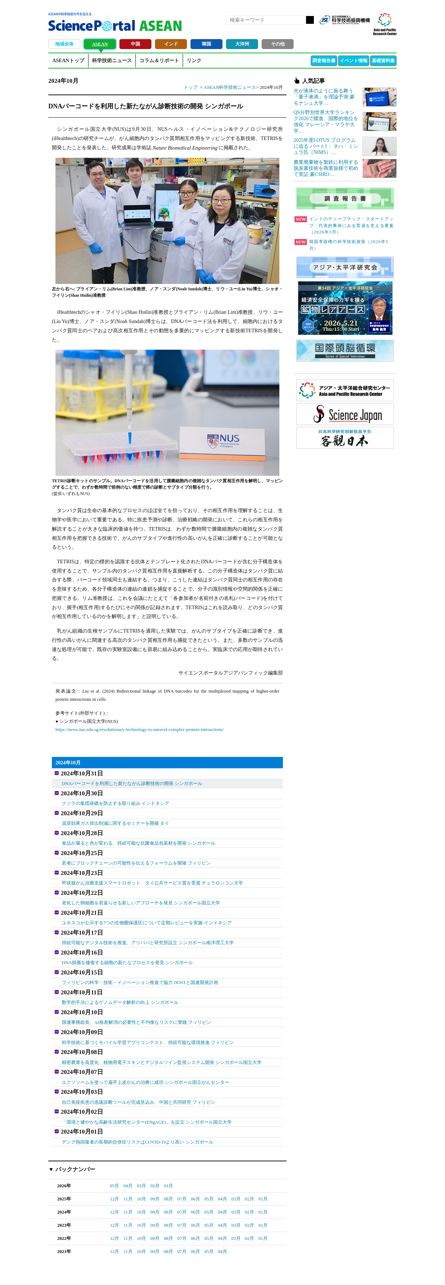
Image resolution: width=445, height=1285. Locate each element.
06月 (195, 1166)
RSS (327, 31)
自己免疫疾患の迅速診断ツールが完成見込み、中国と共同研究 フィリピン (138, 1073)
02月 (155, 1153)
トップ (191, 87)
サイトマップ (269, 1271)
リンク (194, 60)
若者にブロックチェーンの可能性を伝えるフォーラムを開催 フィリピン (136, 854)
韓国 (206, 44)
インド (171, 44)
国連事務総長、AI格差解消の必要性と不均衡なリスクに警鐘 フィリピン (136, 1000)
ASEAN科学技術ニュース (230, 87)
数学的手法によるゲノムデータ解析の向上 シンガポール (120, 982)
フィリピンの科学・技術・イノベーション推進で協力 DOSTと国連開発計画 (140, 964)
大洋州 (242, 44)
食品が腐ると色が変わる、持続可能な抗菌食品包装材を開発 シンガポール (138, 836)
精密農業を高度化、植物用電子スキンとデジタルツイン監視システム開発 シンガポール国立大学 (162, 1036)
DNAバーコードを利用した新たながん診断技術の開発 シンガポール (132, 782)
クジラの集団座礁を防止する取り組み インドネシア (115, 800)
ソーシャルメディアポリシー (367, 1271)
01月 (168, 1153)
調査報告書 (324, 60)
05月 (114, 1153)
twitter (352, 31)
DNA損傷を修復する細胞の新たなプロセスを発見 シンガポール (127, 945)
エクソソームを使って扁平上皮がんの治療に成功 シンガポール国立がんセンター (145, 1055)
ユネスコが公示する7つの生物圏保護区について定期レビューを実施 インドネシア (147, 909)
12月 (114, 1166)
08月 (168, 1166)
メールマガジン (364, 31)
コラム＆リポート (159, 60)
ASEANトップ (68, 60)
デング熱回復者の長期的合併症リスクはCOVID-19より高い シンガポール (137, 1109)
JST (75, 1272)
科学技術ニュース (112, 60)
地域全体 (64, 44)
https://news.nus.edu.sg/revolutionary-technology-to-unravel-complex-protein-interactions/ (139, 729)
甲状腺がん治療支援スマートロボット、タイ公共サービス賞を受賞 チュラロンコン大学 (152, 873)
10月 (141, 1166)
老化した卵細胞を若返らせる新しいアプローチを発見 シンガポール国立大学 (141, 891)
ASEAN (100, 44)
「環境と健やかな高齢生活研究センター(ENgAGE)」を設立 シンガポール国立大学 (147, 1091)
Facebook (340, 31)
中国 (135, 44)
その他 (278, 44)
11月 (128, 1166)
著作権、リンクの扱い (229, 1271)
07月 (182, 1166)
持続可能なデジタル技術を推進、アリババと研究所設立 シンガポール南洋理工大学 (148, 927)
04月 (128, 1153)
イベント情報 (354, 60)
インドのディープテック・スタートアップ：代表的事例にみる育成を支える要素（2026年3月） (344, 225)
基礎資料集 (383, 60)
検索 (310, 20)
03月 (141, 1153)
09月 (155, 1166)
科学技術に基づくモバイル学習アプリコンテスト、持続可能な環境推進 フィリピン (148, 1018)
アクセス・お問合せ (181, 1271)
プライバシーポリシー (310, 1271)
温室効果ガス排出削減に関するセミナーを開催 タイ (115, 818)
